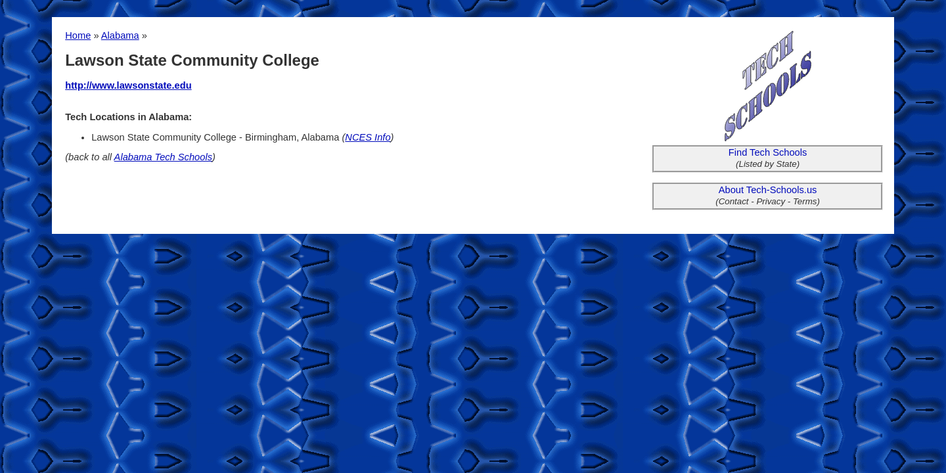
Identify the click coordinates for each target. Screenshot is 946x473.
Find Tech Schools (768, 152)
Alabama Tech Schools (163, 157)
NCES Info (367, 137)
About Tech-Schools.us (768, 190)
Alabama (120, 35)
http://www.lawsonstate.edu (128, 85)
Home (78, 35)
